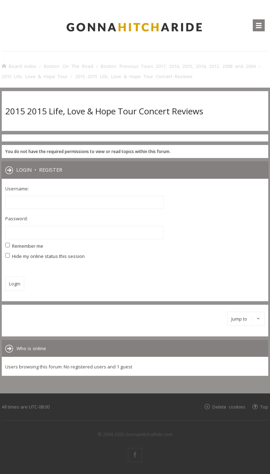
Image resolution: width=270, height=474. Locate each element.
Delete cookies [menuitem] (228, 406)
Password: (16, 218)
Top (264, 406)
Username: (17, 188)
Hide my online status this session (45, 256)
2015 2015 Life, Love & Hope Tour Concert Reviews (104, 111)
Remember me (24, 246)
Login (24, 169)
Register (50, 169)
